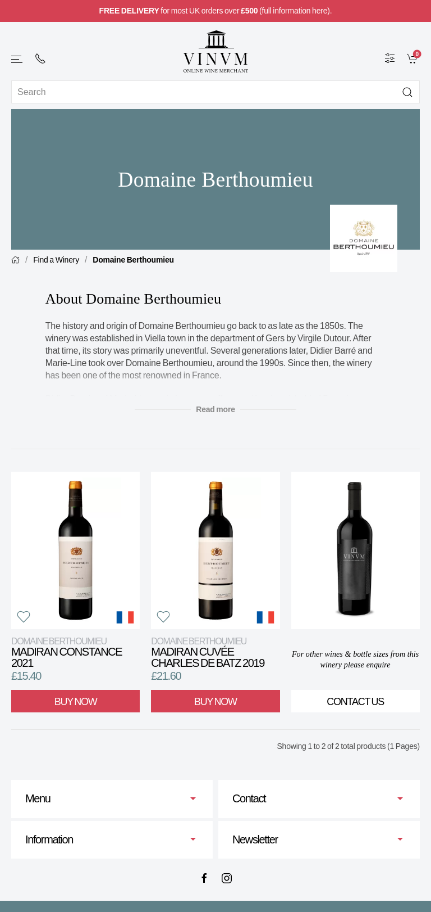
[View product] (75, 550)
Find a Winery (56, 259)
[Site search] (215, 91)
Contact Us (355, 701)
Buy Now (75, 701)
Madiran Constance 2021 (66, 652)
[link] (413, 57)
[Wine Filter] (390, 57)
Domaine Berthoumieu (133, 259)
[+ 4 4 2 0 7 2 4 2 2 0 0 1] (40, 58)
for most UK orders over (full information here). (215, 10)
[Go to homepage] (215, 51)
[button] (17, 59)
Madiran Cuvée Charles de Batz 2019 (207, 652)
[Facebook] (204, 878)
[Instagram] (227, 878)
